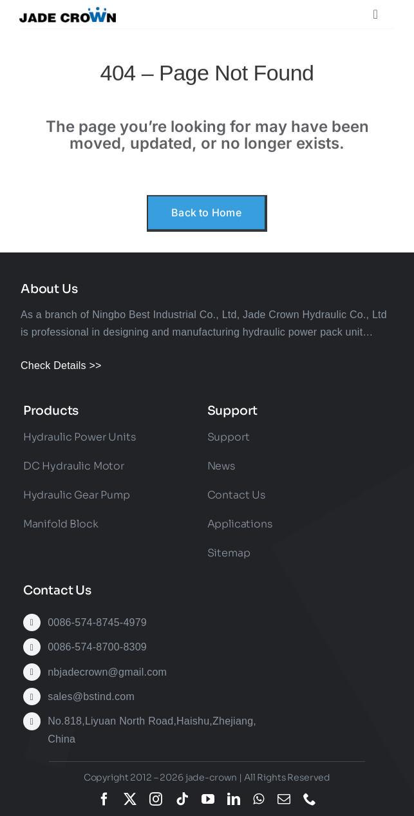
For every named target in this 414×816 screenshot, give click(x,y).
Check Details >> (61, 365)
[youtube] (208, 799)
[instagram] (155, 799)
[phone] (309, 799)
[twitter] (130, 799)
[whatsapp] (258, 799)
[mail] (284, 799)
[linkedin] (233, 799)
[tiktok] (182, 799)
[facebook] (104, 799)
